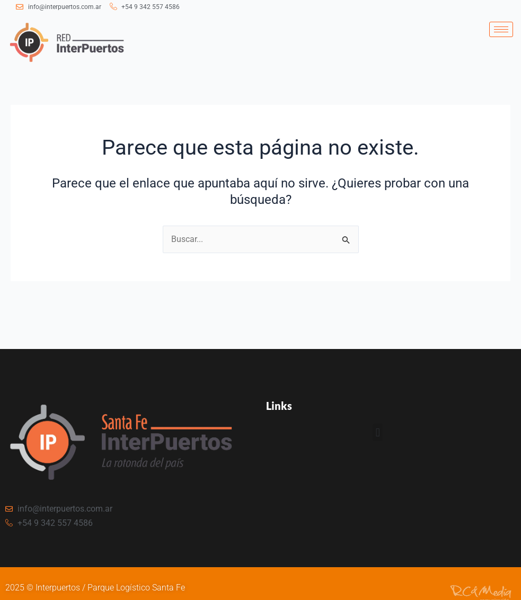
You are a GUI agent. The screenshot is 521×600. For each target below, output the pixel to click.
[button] (378, 432)
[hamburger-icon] (501, 29)
